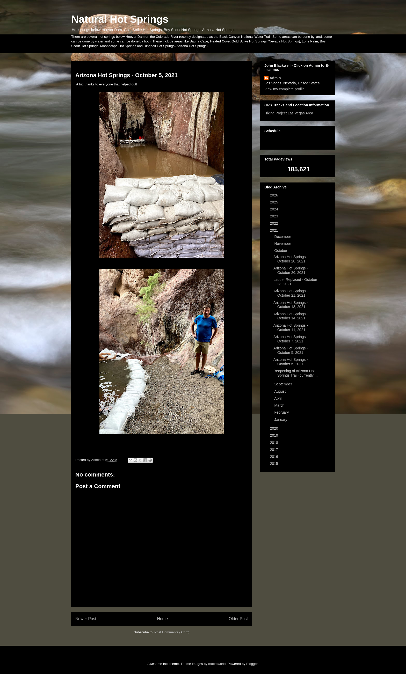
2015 (274, 463)
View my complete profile (284, 89)
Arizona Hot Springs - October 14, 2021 (290, 316)
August (280, 391)
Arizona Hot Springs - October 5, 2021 (290, 350)
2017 (274, 450)
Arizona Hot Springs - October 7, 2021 (290, 339)
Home (162, 619)
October (281, 250)
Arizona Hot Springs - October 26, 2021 (290, 270)
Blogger (252, 664)
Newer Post (85, 619)
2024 (274, 209)
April (278, 398)
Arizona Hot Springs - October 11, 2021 (290, 327)
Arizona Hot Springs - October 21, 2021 (290, 293)
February (282, 412)
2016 (274, 457)
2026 (274, 195)
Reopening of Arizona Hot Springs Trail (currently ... (295, 373)
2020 (274, 428)
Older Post (238, 619)
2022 (274, 223)
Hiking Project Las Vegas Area (288, 113)
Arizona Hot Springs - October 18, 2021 (290, 305)
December (283, 237)
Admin (275, 78)
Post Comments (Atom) (171, 632)
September (283, 384)
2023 (274, 216)
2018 (274, 443)
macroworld (217, 664)
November (283, 243)
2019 (274, 435)
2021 (274, 230)
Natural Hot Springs (120, 19)
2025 (274, 202)
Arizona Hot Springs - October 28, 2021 (290, 259)
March (279, 405)
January (281, 419)
